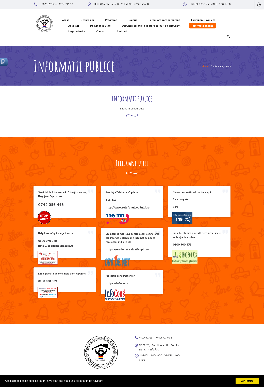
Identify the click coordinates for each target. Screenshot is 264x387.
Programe (111, 20)
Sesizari (122, 31)
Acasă (205, 66)
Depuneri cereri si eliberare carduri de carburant (151, 25)
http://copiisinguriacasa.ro (56, 246)
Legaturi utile (76, 31)
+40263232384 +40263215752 (56, 4)
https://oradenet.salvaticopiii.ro (127, 249)
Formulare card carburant (164, 20)
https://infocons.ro (118, 283)
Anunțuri (73, 25)
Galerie (132, 20)
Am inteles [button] (247, 381)
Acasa (65, 20)
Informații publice (202, 25)
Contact (101, 31)
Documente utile (100, 25)
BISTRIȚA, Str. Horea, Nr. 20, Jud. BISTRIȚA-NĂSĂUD (121, 4)
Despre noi (87, 20)
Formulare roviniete (203, 20)
